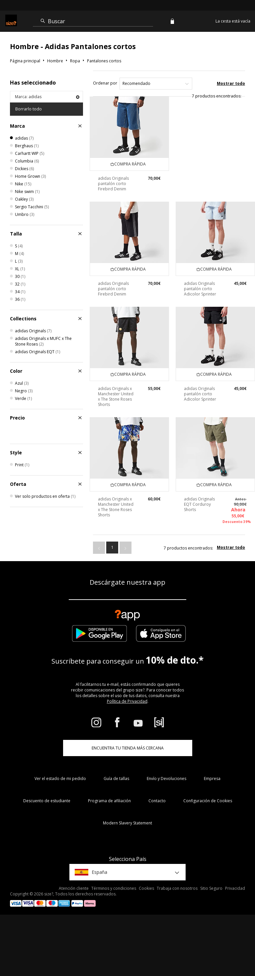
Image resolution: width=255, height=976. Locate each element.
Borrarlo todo (28, 109)
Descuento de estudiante (46, 801)
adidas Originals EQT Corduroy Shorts (199, 504)
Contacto (157, 801)
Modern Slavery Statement (127, 823)
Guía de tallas (116, 778)
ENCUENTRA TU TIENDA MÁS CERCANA (128, 748)
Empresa (212, 778)
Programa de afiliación (109, 801)
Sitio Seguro (211, 888)
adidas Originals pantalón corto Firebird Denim (113, 183)
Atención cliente (74, 888)
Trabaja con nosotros (177, 888)
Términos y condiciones (113, 888)
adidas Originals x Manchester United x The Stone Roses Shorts (115, 396)
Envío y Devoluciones (166, 778)
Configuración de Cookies (207, 801)
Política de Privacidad (127, 701)
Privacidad (235, 888)
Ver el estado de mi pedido (60, 778)
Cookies (146, 888)
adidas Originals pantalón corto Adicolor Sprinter (200, 289)
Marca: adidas (47, 96)
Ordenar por (105, 83)
